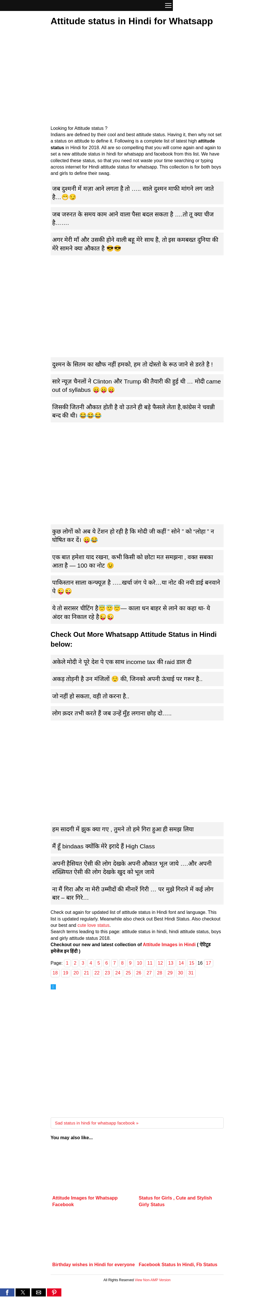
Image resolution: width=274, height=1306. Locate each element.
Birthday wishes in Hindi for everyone (93, 1264)
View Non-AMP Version (153, 1280)
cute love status (93, 925)
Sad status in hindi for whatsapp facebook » (97, 1122)
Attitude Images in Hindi (169, 944)
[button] (168, 6)
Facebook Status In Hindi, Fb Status (178, 1264)
